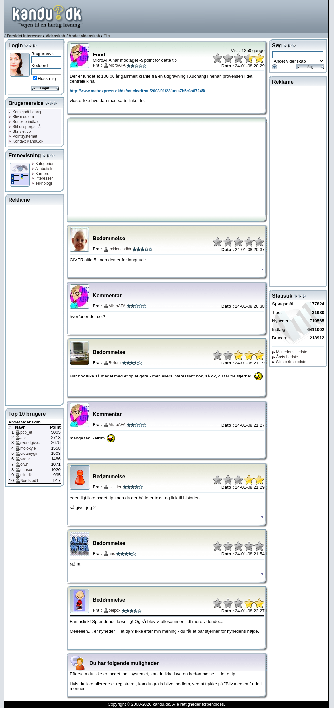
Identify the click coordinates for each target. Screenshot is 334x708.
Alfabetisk (41, 168)
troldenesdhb (120, 249)
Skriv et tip (19, 131)
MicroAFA (117, 65)
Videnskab (55, 36)
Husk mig (47, 78)
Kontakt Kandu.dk (25, 141)
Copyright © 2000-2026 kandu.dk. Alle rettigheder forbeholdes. (166, 704)
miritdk (26, 475)
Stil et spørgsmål (25, 126)
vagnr (25, 459)
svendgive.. (30, 442)
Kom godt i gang (24, 112)
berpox (115, 610)
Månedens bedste (289, 352)
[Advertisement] (209, 16)
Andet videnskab (84, 36)
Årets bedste (285, 357)
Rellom (115, 363)
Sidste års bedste (289, 362)
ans (23, 437)
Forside (14, 36)
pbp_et (26, 432)
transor (26, 470)
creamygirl (29, 453)
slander (115, 487)
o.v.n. (24, 464)
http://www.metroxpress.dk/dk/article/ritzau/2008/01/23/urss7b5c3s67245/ (137, 91)
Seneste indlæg (24, 121)
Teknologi (41, 183)
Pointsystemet (22, 136)
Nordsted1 (29, 480)
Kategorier (42, 164)
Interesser (32, 36)
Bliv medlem (21, 117)
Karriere (40, 173)
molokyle (28, 448)
